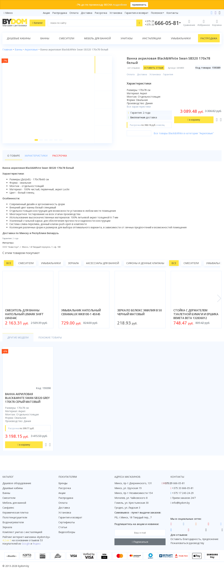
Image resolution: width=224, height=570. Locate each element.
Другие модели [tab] (18, 337)
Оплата (73, 12)
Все (8, 263)
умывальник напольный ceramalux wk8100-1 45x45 (81, 312)
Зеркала (73, 263)
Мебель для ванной (97, 38)
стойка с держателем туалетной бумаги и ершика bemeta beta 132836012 (195, 314)
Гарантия (168, 74)
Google (26, 543)
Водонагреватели (13, 522)
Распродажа (59, 12)
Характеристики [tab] (36, 155)
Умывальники (181, 38)
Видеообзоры (66, 532)
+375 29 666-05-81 (174, 483)
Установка (116, 12)
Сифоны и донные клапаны (145, 263)
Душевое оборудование (16, 483)
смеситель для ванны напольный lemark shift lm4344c (24, 314)
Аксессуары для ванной (102, 263)
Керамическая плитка (15, 512)
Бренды (62, 483)
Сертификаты (66, 522)
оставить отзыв (153, 67)
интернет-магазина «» (31, 537)
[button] (36, 140)
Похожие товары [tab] (50, 337)
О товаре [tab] (13, 155)
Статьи (62, 527)
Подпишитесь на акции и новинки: (136, 524)
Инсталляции (151, 38)
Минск (9, 12)
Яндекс (37, 543)
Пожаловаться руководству (187, 543)
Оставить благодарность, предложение (194, 539)
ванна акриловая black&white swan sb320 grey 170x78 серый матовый (27, 398)
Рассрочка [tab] (59, 155)
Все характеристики (139, 106)
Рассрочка (101, 12)
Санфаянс (8, 507)
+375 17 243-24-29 (183, 493)
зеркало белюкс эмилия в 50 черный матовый (139, 312)
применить (139, 4)
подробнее (120, 4)
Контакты (172, 12)
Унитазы (126, 38)
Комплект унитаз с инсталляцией (22, 532)
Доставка (86, 12)
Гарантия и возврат (136, 12)
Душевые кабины (18, 38)
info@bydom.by (181, 502)
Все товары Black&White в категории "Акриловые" (184, 133)
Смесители (66, 38)
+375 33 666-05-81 (183, 488)
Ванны (44, 38)
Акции (46, 12)
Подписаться (140, 542)
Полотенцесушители (14, 517)
